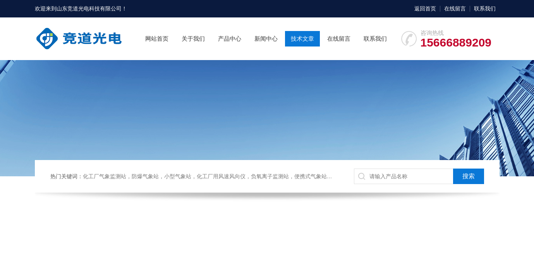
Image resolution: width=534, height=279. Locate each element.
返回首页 (425, 8)
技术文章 (302, 38)
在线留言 (455, 8)
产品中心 (229, 38)
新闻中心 (266, 38)
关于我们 (193, 38)
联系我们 (485, 8)
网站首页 (156, 38)
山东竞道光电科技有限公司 (89, 8)
